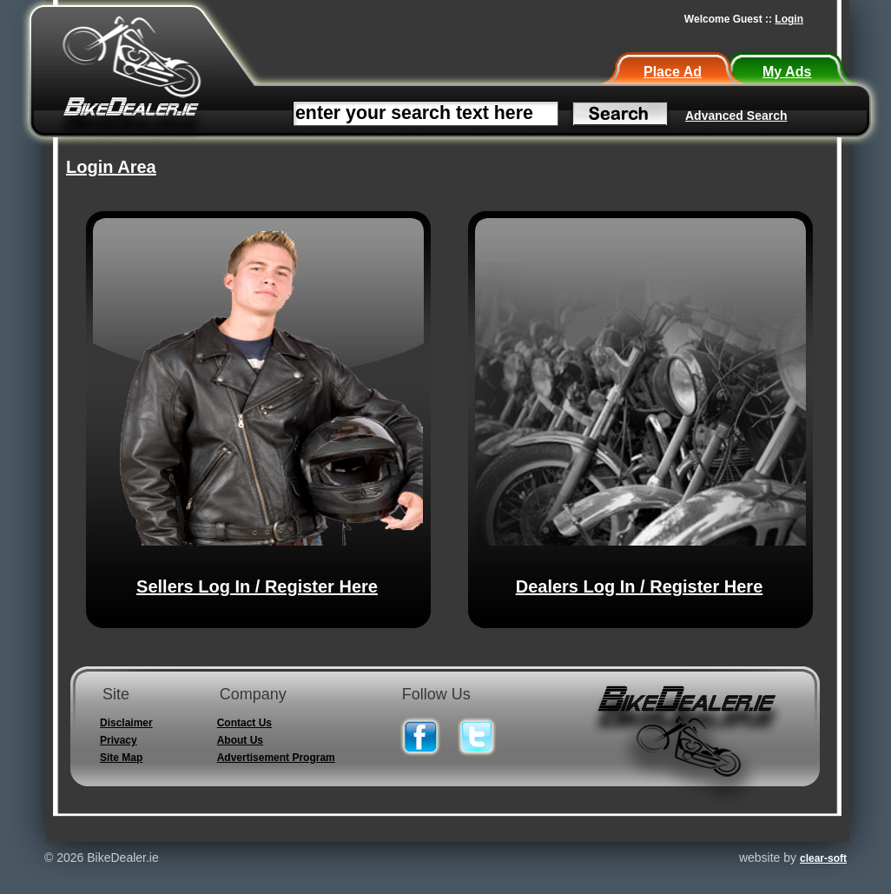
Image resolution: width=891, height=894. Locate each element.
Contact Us (244, 723)
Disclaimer (126, 723)
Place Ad (673, 71)
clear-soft (823, 858)
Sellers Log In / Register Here (257, 586)
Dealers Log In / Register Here (639, 586)
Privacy (118, 740)
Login (789, 19)
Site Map (121, 758)
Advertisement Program (276, 758)
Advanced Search (736, 116)
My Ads (786, 71)
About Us (240, 740)
